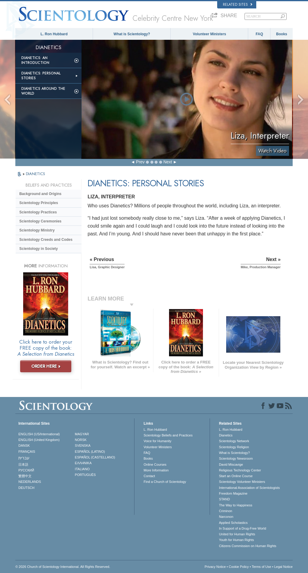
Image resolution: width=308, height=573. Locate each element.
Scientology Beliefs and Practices (167, 435)
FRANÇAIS (26, 451)
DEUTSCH (26, 488)
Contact (149, 476)
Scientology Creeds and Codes (45, 240)
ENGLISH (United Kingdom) (39, 440)
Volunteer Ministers (209, 34)
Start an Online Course (236, 476)
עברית (23, 457)
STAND (224, 499)
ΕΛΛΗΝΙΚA (83, 463)
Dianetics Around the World (43, 91)
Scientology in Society (38, 249)
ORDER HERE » (45, 366)
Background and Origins (40, 194)
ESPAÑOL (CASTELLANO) (95, 457)
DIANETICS (35, 174)
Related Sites (237, 4)
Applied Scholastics (233, 522)
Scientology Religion (234, 447)
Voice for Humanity (157, 441)
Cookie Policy (239, 566)
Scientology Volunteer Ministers (242, 481)
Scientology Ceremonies (40, 221)
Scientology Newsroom (236, 458)
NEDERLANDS (29, 481)
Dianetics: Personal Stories (40, 76)
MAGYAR (82, 434)
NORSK (81, 440)
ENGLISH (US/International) (39, 434)
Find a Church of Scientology (164, 481)
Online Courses (154, 464)
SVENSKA (83, 445)
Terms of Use (261, 566)
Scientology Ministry (36, 230)
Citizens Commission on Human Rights (247, 546)
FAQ (259, 34)
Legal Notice (283, 566)
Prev (140, 161)
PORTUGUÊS (85, 475)
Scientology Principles (38, 203)
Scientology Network (234, 441)
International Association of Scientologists (249, 488)
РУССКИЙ (26, 470)
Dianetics (226, 435)
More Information (155, 470)
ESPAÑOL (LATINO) (90, 451)
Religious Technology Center (240, 470)
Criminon (225, 511)
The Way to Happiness (235, 505)
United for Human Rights (237, 534)
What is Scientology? (132, 34)
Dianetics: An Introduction (35, 60)
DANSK (24, 445)
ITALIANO (82, 469)
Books (281, 34)
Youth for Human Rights (236, 540)
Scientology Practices (38, 212)
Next (167, 161)
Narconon (226, 516)
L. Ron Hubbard (54, 34)
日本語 (23, 464)
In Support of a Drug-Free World (242, 528)
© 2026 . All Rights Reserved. (62, 566)
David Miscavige (231, 464)
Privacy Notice (215, 566)
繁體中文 (25, 476)
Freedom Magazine (233, 493)
